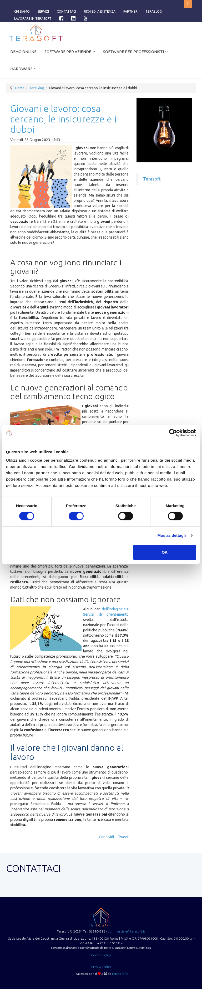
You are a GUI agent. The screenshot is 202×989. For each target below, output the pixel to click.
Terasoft (152, 178)
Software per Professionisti (133, 51)
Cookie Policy (101, 955)
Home (19, 88)
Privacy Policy (101, 966)
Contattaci (66, 11)
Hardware (21, 68)
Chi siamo (22, 11)
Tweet (123, 837)
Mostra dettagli (171, 535)
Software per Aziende (67, 51)
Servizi (43, 11)
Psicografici (120, 973)
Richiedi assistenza (99, 11)
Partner (130, 11)
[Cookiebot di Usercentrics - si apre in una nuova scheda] (173, 433)
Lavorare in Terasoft (32, 18)
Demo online (23, 51)
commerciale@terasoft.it (126, 931)
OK (165, 552)
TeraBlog (153, 11)
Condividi (106, 837)
